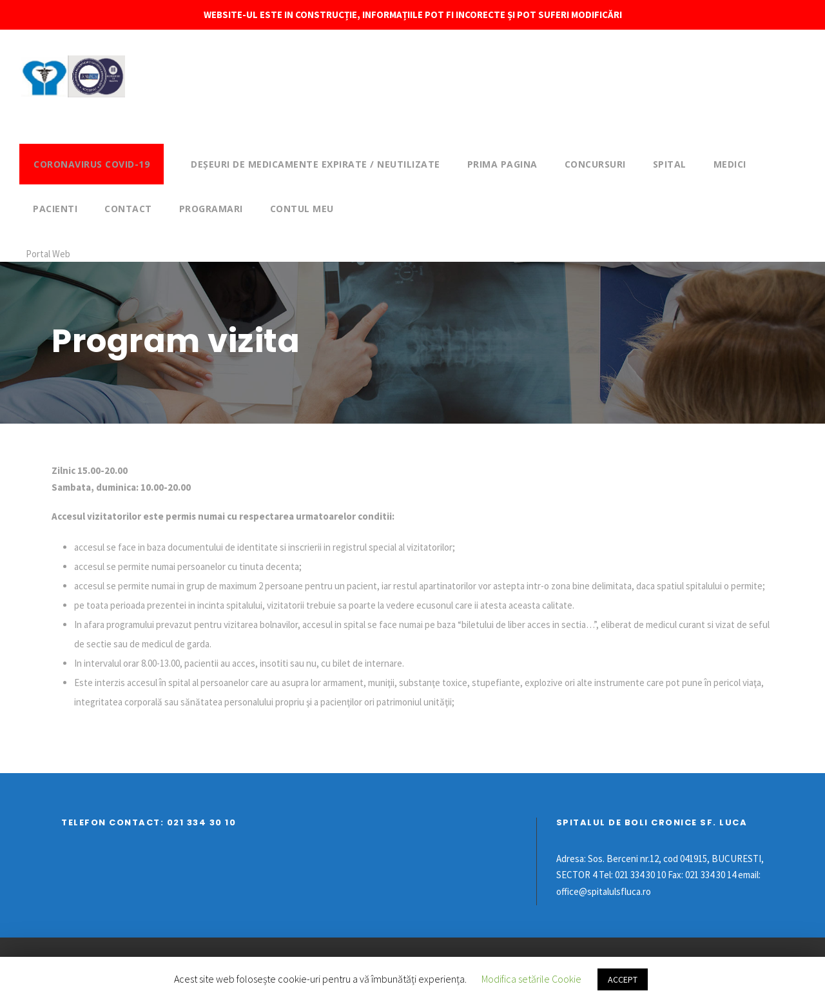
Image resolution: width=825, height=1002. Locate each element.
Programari (211, 208)
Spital (669, 164)
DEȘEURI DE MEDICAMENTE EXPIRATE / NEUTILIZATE (315, 164)
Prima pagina (502, 164)
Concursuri (595, 164)
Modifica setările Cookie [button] (531, 978)
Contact (128, 208)
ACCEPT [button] (622, 979)
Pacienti (55, 208)
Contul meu (302, 208)
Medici (729, 164)
